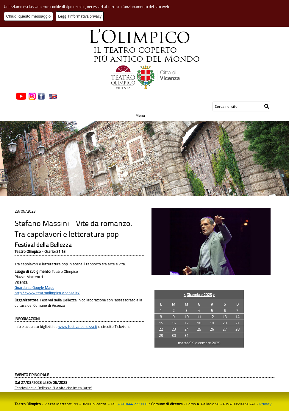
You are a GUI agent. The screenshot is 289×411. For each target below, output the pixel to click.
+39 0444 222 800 (132, 404)
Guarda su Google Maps (34, 287)
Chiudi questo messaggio (28, 16)
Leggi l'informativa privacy (79, 16)
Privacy (265, 404)
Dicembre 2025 (199, 294)
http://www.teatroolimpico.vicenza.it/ (47, 292)
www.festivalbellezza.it (77, 326)
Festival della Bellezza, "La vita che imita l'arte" (53, 387)
